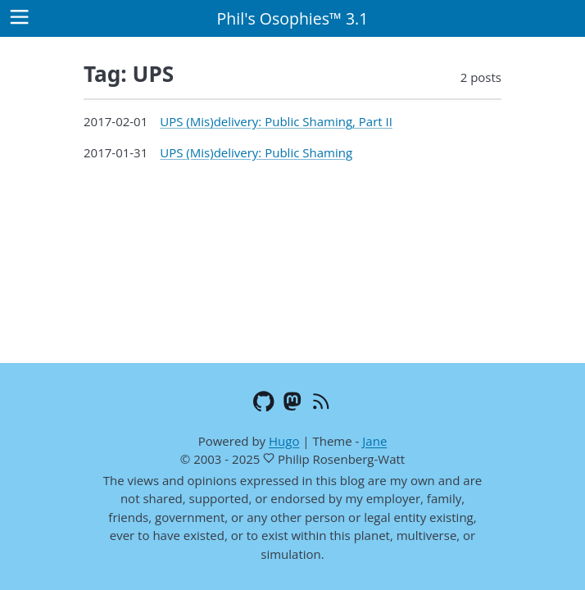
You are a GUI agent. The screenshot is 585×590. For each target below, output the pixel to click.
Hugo (284, 441)
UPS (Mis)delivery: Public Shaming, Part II (276, 121)
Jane (374, 441)
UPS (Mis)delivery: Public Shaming (256, 152)
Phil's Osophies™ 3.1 (293, 18)
